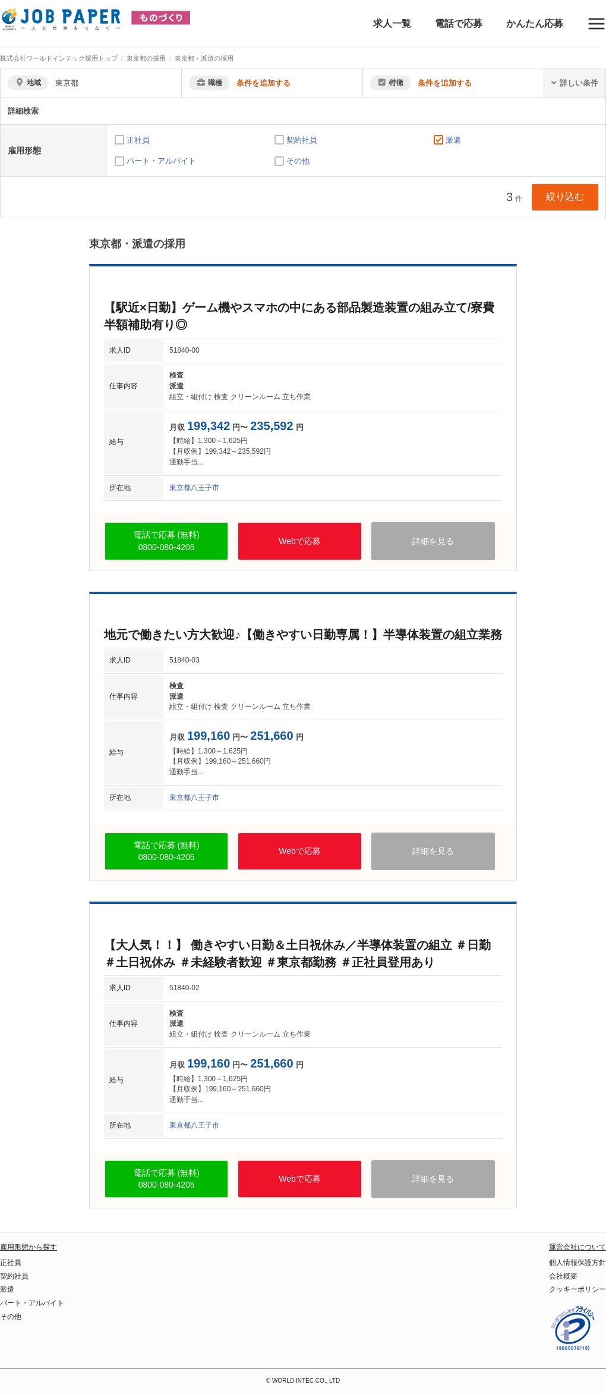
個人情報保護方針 (577, 1262)
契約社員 (301, 140)
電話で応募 (458, 23)
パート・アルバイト (161, 160)
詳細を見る (433, 541)
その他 (298, 160)
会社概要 (563, 1276)
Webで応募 (300, 541)
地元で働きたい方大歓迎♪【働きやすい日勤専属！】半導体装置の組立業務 (303, 634)
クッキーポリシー (577, 1289)
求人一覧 (392, 23)
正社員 (138, 140)
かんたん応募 (534, 23)
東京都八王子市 (194, 487)
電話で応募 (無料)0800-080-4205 (167, 541)
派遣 (453, 140)
